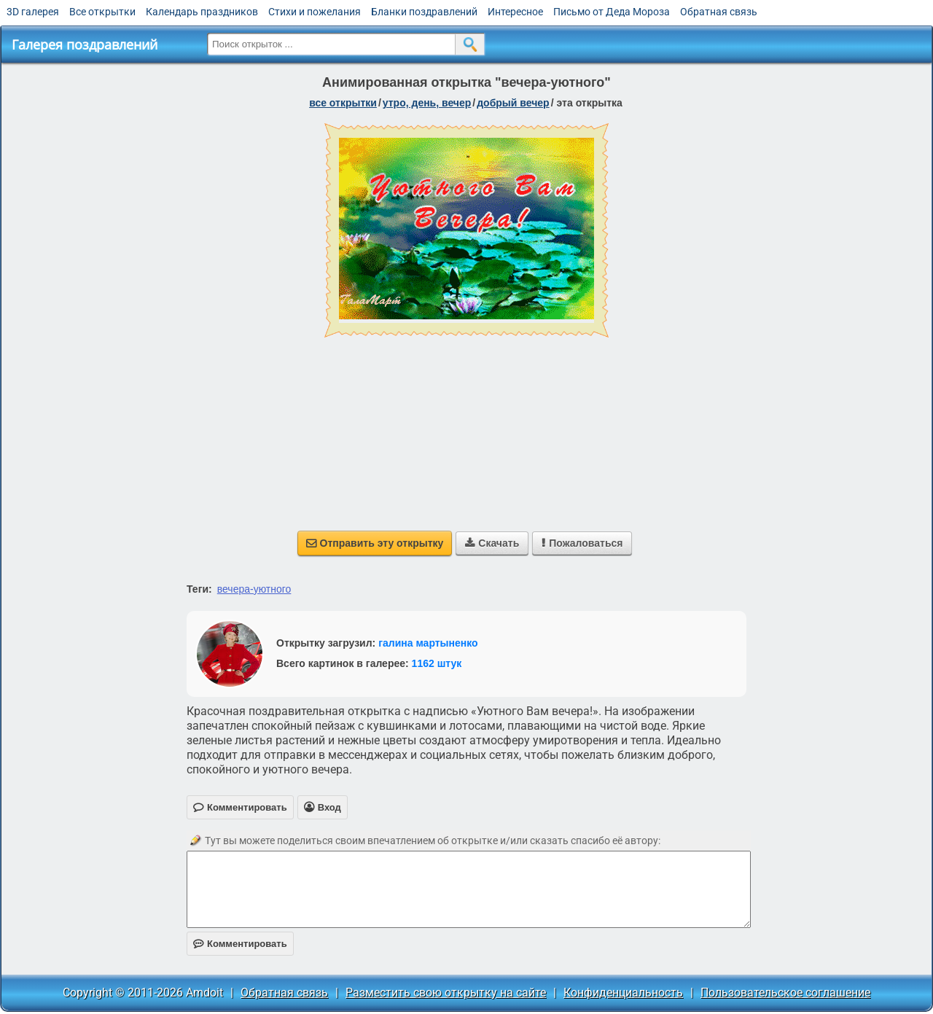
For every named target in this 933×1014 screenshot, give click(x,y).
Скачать (492, 543)
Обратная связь (718, 11)
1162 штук (437, 663)
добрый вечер (513, 103)
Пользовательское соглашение (785, 992)
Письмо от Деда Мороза (611, 11)
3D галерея (33, 11)
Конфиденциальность (623, 992)
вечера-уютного (254, 589)
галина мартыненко (427, 643)
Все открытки (102, 11)
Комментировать (240, 943)
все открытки (343, 103)
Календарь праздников (202, 11)
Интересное (515, 11)
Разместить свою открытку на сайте (446, 992)
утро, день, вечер (427, 103)
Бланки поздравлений (424, 11)
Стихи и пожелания (314, 11)
